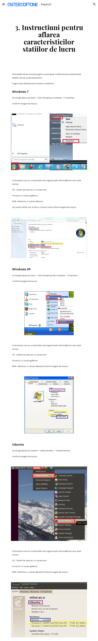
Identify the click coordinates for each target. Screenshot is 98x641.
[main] (49, 38)
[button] (3, 4)
